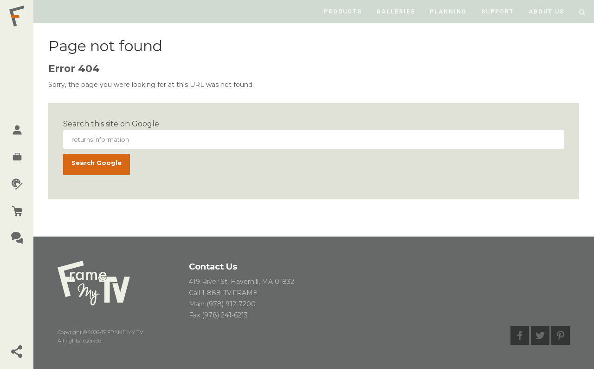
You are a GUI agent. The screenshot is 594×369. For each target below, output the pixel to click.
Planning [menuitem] (448, 11)
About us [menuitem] (546, 11)
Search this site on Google (111, 123)
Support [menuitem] (497, 11)
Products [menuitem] (343, 11)
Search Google (96, 162)
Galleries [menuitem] (395, 11)
